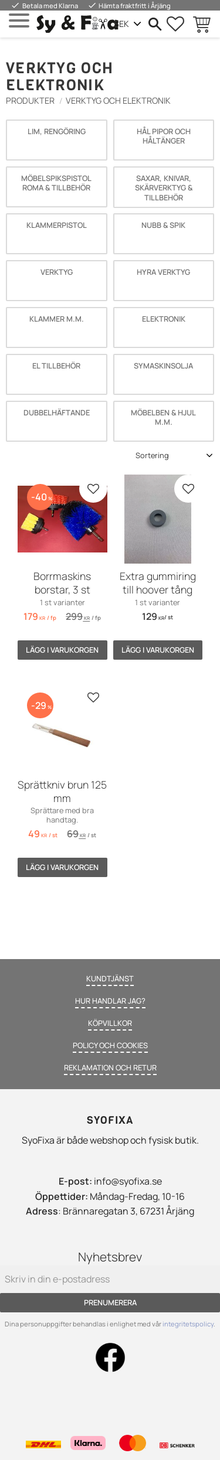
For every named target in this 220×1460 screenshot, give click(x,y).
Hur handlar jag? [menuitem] (110, 1000)
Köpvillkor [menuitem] (110, 1023)
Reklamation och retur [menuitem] (110, 1067)
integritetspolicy (188, 1323)
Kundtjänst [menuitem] (110, 978)
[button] (19, 21)
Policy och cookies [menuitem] (110, 1045)
